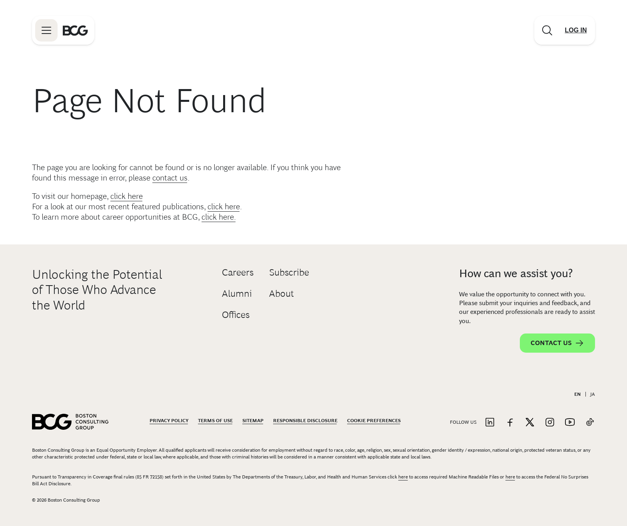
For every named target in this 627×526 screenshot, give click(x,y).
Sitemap (253, 420)
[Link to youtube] (570, 423)
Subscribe (289, 272)
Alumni (237, 293)
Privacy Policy (169, 420)
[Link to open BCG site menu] (46, 30)
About (281, 293)
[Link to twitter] (530, 423)
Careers (238, 272)
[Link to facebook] (510, 423)
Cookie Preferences (374, 420)
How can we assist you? (516, 273)
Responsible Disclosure (305, 420)
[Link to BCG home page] (75, 30)
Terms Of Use (215, 420)
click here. (219, 216)
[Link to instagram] (550, 423)
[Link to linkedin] (490, 423)
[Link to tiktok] (590, 423)
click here (126, 196)
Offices (236, 314)
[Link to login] (576, 30)
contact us (170, 177)
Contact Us (557, 343)
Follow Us (463, 422)
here (403, 477)
